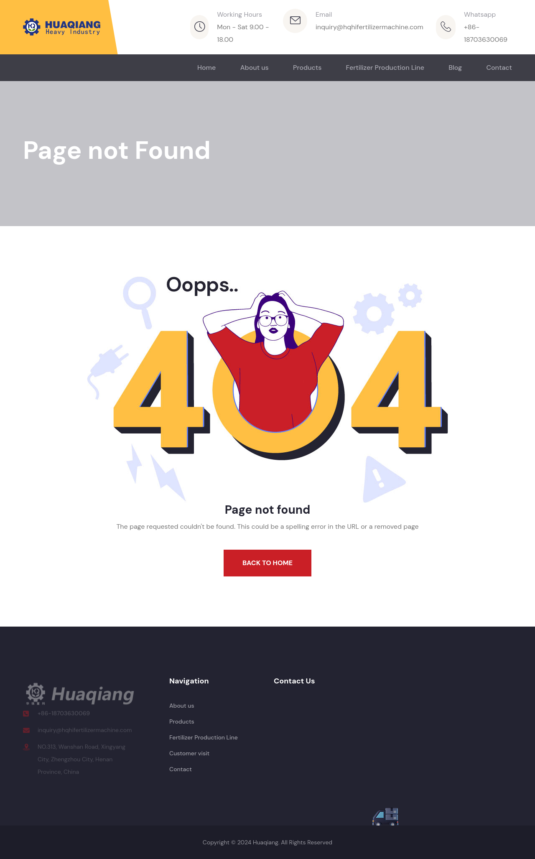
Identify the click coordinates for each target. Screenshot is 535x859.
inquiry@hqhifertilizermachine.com (369, 27)
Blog (455, 67)
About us (254, 67)
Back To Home (267, 562)
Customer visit (189, 753)
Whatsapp (480, 14)
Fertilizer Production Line (385, 67)
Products (307, 67)
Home (206, 67)
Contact (499, 67)
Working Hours (239, 14)
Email (324, 14)
